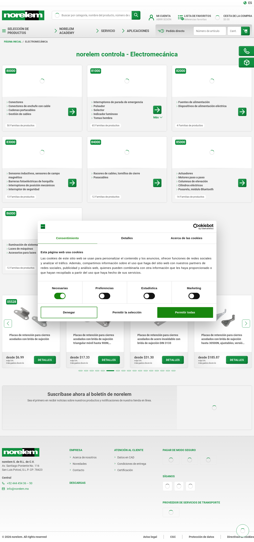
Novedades (80, 463)
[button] (81, 370)
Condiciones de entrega (131, 463)
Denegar (69, 312)
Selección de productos (15, 31)
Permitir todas (185, 312)
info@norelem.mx (15, 488)
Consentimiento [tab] (67, 238)
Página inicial (13, 42)
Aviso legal (150, 536)
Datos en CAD (125, 457)
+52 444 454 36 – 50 (17, 483)
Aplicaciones (135, 31)
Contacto (78, 470)
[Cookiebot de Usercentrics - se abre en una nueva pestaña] (196, 227)
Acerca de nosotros (85, 457)
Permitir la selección (127, 312)
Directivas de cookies (240, 536)
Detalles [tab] (127, 238)
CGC (173, 536)
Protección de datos (201, 536)
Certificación (125, 470)
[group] (31, 331)
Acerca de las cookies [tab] (186, 238)
